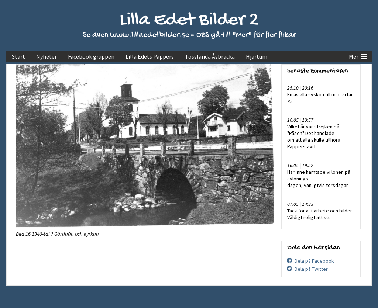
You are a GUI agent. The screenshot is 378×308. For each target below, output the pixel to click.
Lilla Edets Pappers (150, 56)
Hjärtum (256, 56)
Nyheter (46, 56)
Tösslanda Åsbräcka (210, 56)
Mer (358, 55)
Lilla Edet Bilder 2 (189, 20)
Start (18, 56)
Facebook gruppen (91, 56)
